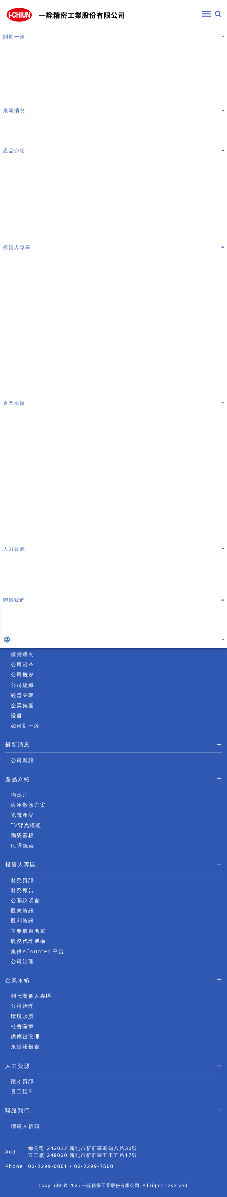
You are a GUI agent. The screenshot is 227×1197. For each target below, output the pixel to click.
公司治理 (22, 961)
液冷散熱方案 (28, 804)
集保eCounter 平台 (37, 951)
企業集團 (22, 705)
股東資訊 (22, 910)
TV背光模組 (26, 825)
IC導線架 (23, 845)
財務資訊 (22, 880)
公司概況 (22, 674)
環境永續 (22, 1016)
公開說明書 (25, 900)
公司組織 (22, 684)
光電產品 (22, 814)
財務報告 (22, 890)
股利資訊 (22, 920)
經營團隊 (22, 694)
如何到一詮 (25, 725)
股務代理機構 (28, 940)
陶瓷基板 (22, 835)
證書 (16, 715)
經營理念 (22, 654)
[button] (113, 639)
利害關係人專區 (31, 995)
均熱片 (19, 794)
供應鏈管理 (25, 1036)
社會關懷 (22, 1026)
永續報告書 (25, 1046)
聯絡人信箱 (25, 1125)
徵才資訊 (22, 1081)
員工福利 (22, 1091)
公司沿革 (22, 664)
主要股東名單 (28, 930)
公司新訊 (22, 760)
